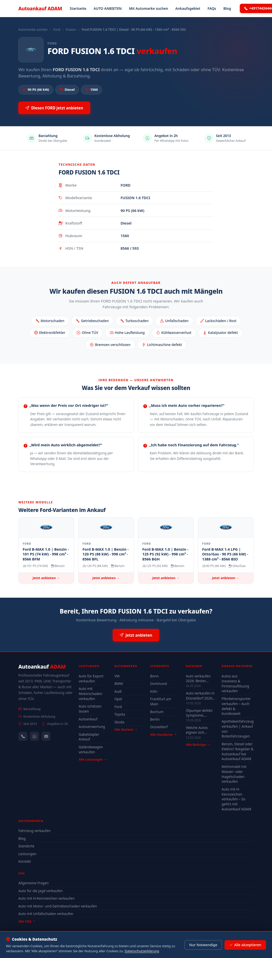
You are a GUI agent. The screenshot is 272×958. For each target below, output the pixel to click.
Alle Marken (125, 729)
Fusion (71, 29)
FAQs (211, 8)
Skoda (119, 722)
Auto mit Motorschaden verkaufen (90, 693)
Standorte (26, 846)
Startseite (78, 8)
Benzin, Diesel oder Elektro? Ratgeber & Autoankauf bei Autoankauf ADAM (238, 751)
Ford (56, 29)
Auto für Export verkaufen (91, 678)
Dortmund (158, 683)
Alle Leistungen (93, 759)
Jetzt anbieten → (46, 578)
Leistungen (27, 853)
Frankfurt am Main (160, 701)
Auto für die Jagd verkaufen (40, 890)
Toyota (119, 714)
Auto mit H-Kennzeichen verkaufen (46, 898)
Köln (153, 691)
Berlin (155, 719)
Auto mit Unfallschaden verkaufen (45, 913)
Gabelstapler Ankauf (89, 737)
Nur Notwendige (203, 944)
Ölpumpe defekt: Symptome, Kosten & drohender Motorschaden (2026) (199, 713)
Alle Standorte (163, 734)
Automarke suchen (33, 29)
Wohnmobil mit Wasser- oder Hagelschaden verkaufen (234, 774)
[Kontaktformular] (46, 736)
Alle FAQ (26, 921)
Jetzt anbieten (136, 635)
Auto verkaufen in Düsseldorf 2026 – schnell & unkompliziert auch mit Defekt (200, 695)
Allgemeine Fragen (33, 883)
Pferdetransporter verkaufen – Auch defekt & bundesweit (236, 706)
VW (117, 676)
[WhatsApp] (34, 736)
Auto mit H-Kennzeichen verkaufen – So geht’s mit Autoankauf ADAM (236, 799)
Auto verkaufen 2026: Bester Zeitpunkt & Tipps (200, 678)
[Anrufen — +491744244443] (22, 736)
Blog (227, 8)
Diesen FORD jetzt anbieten (54, 108)
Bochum (156, 711)
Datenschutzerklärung (142, 951)
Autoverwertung (92, 726)
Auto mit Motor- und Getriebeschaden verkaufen (57, 906)
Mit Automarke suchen (148, 8)
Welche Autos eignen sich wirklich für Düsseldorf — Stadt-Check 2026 (200, 730)
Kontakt (24, 861)
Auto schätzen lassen (90, 709)
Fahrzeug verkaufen (34, 830)
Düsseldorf (159, 726)
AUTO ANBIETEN (108, 8)
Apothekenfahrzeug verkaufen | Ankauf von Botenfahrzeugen (238, 729)
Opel (118, 698)
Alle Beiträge (198, 745)
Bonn (154, 676)
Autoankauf (40, 8)
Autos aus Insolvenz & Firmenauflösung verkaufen (235, 683)
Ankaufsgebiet (187, 8)
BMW (118, 683)
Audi (118, 691)
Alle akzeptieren (245, 944)
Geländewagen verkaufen (91, 749)
